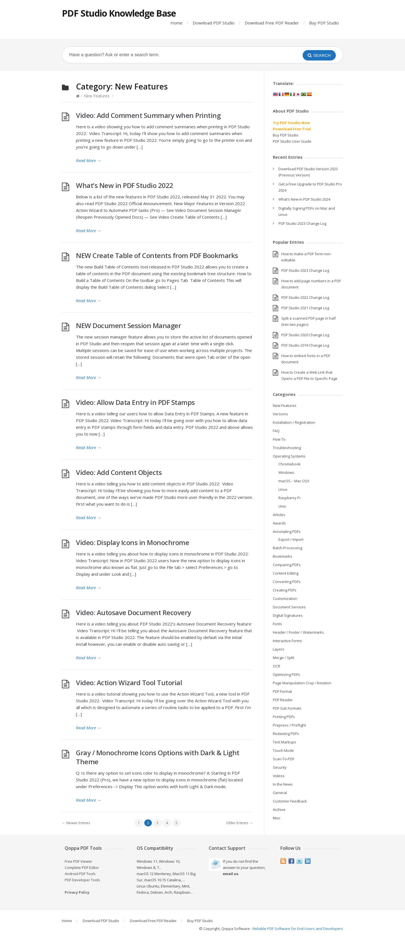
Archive (279, 809)
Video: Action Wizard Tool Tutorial (129, 682)
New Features (96, 95)
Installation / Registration (294, 422)
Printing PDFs (284, 716)
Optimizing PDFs (286, 674)
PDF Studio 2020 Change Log (305, 334)
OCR (276, 666)
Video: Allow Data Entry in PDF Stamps (135, 402)
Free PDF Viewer (78, 861)
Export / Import (290, 539)
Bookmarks (282, 556)
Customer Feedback (290, 801)
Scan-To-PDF (283, 758)
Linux (282, 489)
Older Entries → (239, 822)
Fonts (277, 623)
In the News (283, 784)
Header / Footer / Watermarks (298, 632)
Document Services (289, 606)
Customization (285, 598)
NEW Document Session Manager (128, 325)
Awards (279, 523)
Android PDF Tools (80, 873)
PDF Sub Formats (287, 708)
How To (279, 439)
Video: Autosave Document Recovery (133, 612)
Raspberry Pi (289, 497)
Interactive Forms (287, 640)
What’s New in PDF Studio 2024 (304, 199)
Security (280, 767)
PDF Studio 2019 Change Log (305, 345)
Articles (279, 514)
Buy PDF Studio (324, 23)
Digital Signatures (288, 615)
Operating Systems (289, 456)
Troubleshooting (287, 447)
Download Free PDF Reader (272, 23)
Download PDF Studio (214, 23)
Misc (276, 818)
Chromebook (289, 464)
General (280, 792)
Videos (279, 775)
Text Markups (284, 742)
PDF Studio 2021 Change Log (305, 307)
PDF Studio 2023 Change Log (302, 223)
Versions (280, 413)
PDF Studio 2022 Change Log (305, 297)
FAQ (276, 430)
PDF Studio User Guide (292, 141)
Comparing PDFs (287, 564)
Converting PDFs (287, 581)
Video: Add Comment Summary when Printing (148, 115)
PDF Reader (283, 699)
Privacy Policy (77, 892)
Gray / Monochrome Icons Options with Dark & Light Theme (157, 757)
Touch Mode (283, 750)
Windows (286, 472)
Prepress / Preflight (289, 725)
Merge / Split (283, 657)
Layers (278, 649)
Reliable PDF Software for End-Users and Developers (298, 928)
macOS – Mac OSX (293, 480)
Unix (282, 506)
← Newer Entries (76, 822)
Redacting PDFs (286, 733)
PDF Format (282, 691)
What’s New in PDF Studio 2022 (124, 185)
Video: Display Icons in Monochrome (132, 542)
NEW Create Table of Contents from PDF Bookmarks (157, 255)
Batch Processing (287, 547)
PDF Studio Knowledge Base (119, 13)
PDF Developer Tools (82, 879)
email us (230, 873)
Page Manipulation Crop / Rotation (302, 682)
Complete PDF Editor (82, 867)
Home (176, 23)
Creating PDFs (284, 590)
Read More (88, 160)
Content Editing (285, 573)
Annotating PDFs (287, 531)
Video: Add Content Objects (119, 472)
